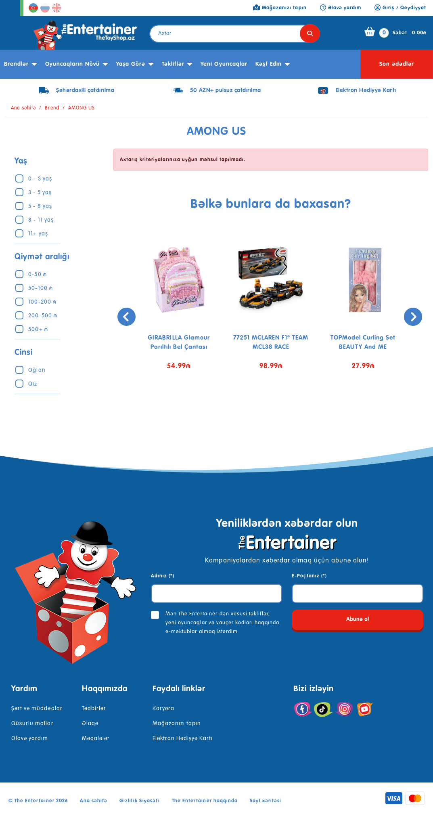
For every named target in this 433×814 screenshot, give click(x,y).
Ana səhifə (23, 108)
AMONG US (81, 108)
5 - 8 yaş (40, 206)
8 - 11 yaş (40, 220)
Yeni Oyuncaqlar (224, 64)
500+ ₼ (38, 329)
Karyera (163, 708)
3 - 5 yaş (39, 192)
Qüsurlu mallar (32, 723)
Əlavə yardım (29, 738)
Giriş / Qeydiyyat (400, 8)
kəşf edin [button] (268, 64)
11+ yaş (38, 234)
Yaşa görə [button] (130, 64)
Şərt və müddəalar (37, 708)
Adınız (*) (162, 576)
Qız (32, 384)
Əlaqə (90, 723)
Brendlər (16, 64)
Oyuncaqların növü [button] (72, 64)
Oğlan (36, 370)
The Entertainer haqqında (205, 801)
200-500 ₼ (42, 316)
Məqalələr (96, 738)
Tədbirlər (94, 708)
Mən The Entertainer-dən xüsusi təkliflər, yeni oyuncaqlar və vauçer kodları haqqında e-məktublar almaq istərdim (222, 622)
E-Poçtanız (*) (309, 576)
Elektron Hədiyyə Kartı (183, 738)
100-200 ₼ (42, 302)
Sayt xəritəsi (266, 801)
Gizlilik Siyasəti (139, 801)
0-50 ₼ (37, 274)
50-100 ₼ (40, 288)
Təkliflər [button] (173, 64)
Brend (52, 108)
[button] (265, 409)
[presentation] (123, 317)
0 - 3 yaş (40, 179)
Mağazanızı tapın (177, 723)
